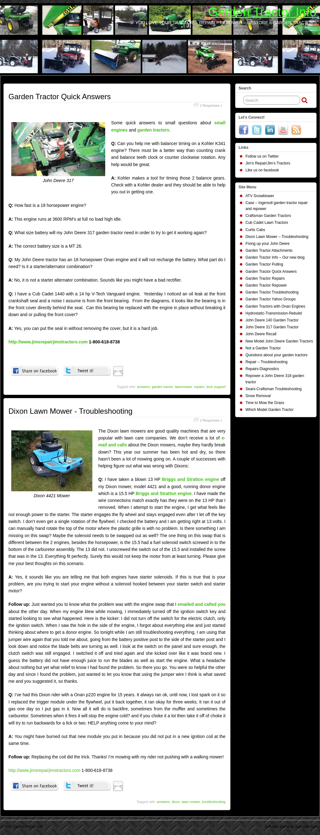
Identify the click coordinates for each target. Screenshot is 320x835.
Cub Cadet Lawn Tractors (266, 222)
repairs (199, 387)
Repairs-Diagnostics (262, 369)
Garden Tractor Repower (266, 285)
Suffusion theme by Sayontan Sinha (292, 826)
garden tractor (162, 387)
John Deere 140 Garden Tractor (271, 320)
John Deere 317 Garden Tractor (271, 327)
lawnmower (183, 387)
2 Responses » (211, 105)
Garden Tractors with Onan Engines (275, 306)
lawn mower (191, 802)
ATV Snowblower (259, 196)
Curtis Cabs (255, 230)
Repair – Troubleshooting (266, 362)
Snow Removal (258, 396)
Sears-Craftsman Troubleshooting (273, 389)
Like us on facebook (262, 170)
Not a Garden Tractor (263, 348)
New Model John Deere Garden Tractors (279, 341)
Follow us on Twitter (262, 156)
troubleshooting (213, 802)
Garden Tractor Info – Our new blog (275, 257)
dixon (176, 802)
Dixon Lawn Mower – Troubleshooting (276, 236)
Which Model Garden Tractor (269, 409)
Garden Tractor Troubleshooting (271, 292)
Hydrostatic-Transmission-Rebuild (273, 313)
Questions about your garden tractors (276, 355)
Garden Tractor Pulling (264, 264)
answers (143, 387)
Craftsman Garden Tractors (268, 215)
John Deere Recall (260, 334)
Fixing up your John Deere (267, 243)
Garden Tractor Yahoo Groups (270, 299)
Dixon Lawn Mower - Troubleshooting (70, 411)
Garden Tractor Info (262, 12)
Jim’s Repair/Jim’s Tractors (267, 163)
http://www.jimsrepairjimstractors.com (48, 341)
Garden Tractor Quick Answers (59, 96)
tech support (215, 387)
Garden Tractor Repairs (265, 278)
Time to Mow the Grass (264, 403)
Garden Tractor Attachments (268, 250)
